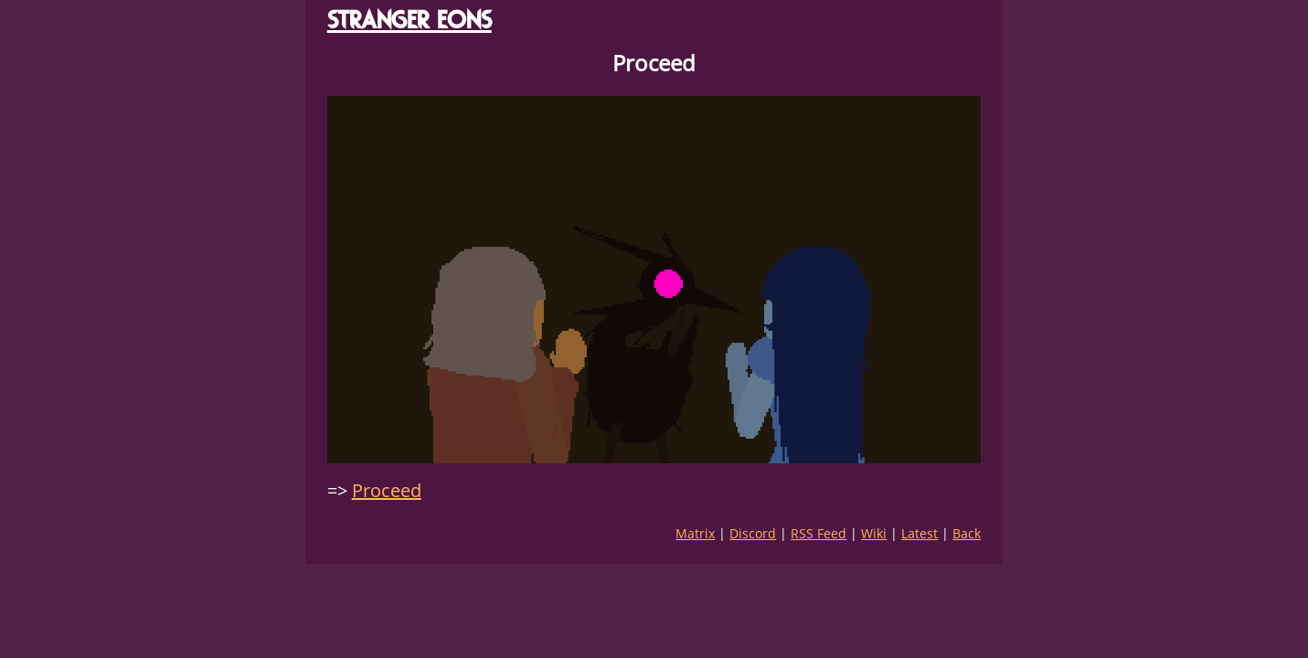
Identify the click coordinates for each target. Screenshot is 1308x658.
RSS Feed (818, 533)
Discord (752, 533)
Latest (919, 533)
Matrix (695, 533)
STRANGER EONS (409, 19)
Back (966, 533)
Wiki (874, 533)
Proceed (386, 490)
